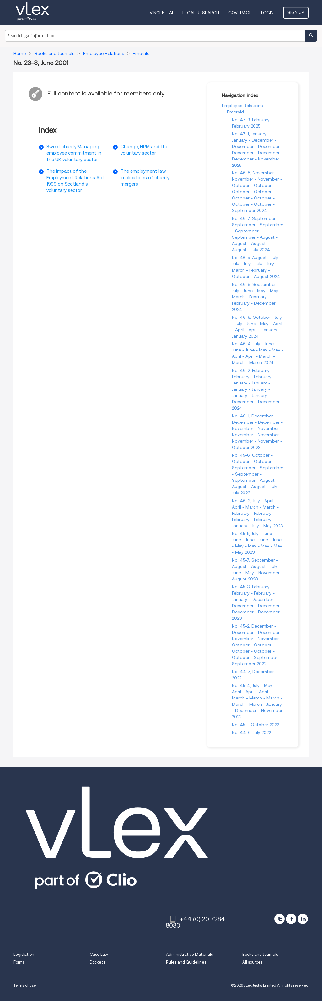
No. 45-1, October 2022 (255, 724)
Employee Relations (242, 105)
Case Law (99, 954)
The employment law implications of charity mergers (145, 178)
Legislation (23, 954)
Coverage (240, 12)
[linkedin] (303, 919)
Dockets (97, 962)
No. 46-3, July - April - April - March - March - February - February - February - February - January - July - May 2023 (257, 513)
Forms (18, 962)
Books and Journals (260, 954)
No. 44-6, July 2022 (251, 732)
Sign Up (295, 12)
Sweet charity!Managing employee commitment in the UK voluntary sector (73, 153)
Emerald (235, 111)
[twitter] (279, 919)
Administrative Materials (189, 954)
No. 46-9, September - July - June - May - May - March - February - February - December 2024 (257, 297)
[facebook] (291, 919)
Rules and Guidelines (186, 962)
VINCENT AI (161, 12)
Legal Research (200, 12)
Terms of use (24, 985)
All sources (252, 962)
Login (267, 12)
